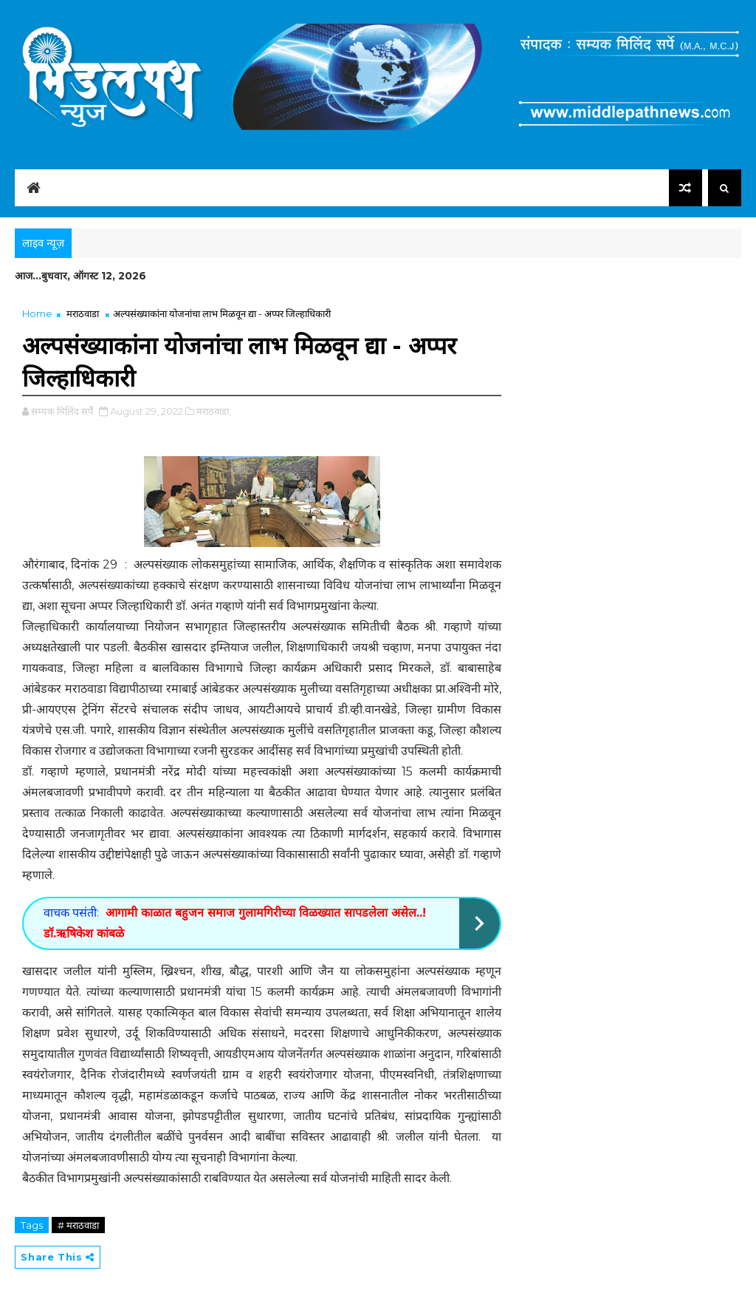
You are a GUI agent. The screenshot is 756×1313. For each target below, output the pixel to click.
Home (37, 313)
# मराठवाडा (78, 1225)
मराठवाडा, (213, 411)
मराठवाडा (82, 313)
